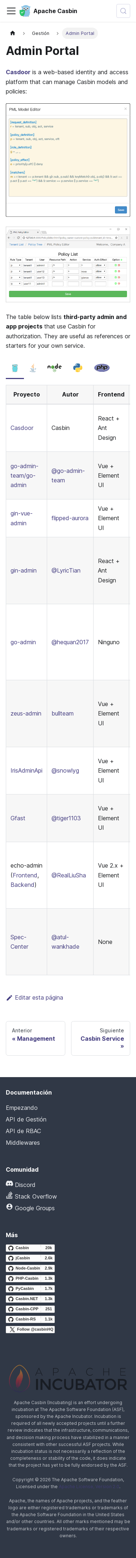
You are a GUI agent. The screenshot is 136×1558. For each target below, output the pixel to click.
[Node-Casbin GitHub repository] (30, 1268)
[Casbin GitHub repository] (30, 1248)
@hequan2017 (70, 642)
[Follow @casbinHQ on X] (30, 1329)
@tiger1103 (66, 818)
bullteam (62, 713)
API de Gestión (26, 1119)
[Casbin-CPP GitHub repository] (30, 1309)
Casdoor (18, 72)
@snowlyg (65, 770)
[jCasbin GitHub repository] (30, 1258)
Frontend (25, 875)
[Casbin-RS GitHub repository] (30, 1319)
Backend (22, 884)
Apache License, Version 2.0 (89, 1486)
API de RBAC (23, 1131)
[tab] (15, 368)
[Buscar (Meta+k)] (123, 11)
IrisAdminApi (26, 770)
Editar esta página (34, 997)
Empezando (22, 1107)
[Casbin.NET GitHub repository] (30, 1299)
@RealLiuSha (68, 875)
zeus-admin (26, 713)
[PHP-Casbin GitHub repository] (30, 1278)
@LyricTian (66, 570)
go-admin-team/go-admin (24, 475)
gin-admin (24, 570)
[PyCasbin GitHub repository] (30, 1288)
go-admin (23, 642)
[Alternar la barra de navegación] (11, 10)
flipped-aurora (69, 518)
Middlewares (23, 1142)
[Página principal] (13, 33)
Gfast (18, 818)
